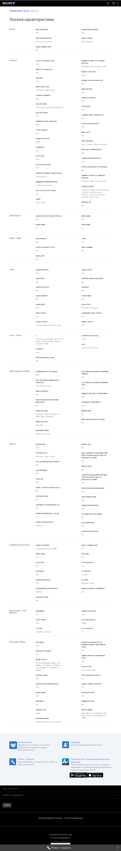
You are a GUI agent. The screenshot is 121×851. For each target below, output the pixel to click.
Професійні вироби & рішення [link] (50, 816)
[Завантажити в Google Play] (79, 773)
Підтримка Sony (19, 10)
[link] (7, 803)
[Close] (119, 848)
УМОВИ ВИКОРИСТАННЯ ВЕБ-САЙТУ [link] (60, 832)
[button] (60, 787)
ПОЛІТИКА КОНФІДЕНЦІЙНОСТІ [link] (60, 836)
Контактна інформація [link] (74, 816)
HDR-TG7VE (35, 11)
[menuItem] (113, 3)
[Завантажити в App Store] (95, 773)
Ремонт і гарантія (59, 848)
